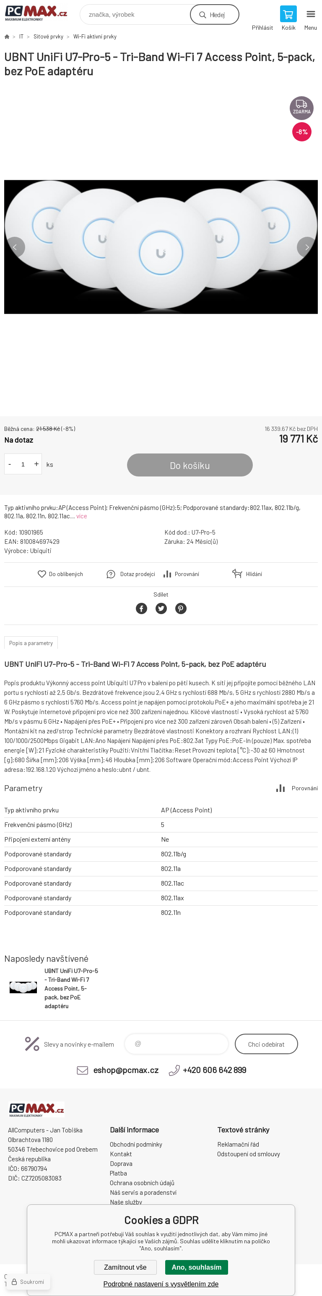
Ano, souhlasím (196, 1267)
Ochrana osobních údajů (142, 1182)
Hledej (217, 14)
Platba (118, 1173)
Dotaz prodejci (137, 574)
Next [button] (307, 247)
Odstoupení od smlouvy (248, 1154)
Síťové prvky (48, 36)
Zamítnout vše (125, 1267)
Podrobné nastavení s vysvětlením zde (161, 1284)
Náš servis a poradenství (143, 1192)
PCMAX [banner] (41, 12)
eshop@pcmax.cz (125, 1070)
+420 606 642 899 (214, 1070)
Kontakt (121, 1154)
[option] (161, 247)
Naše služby (126, 1202)
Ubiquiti (41, 550)
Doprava (121, 1163)
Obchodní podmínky (136, 1144)
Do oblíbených (66, 574)
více (81, 516)
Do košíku (190, 465)
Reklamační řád (238, 1144)
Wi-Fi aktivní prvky (95, 36)
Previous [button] (14, 247)
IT (21, 36)
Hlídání (254, 574)
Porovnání (187, 574)
